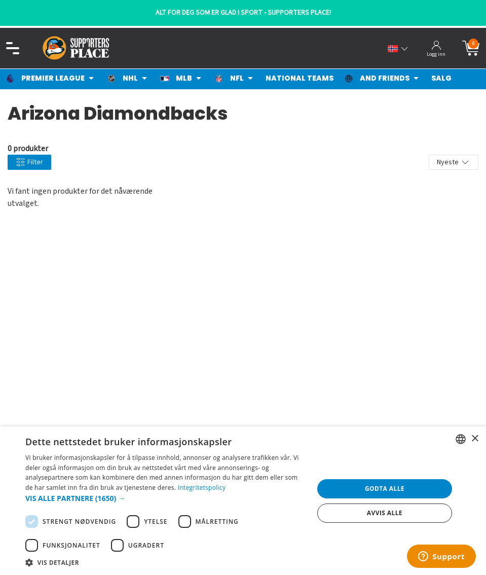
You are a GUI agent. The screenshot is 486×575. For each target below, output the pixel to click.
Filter (29, 162)
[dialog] (243, 500)
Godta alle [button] (384, 488)
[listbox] (461, 439)
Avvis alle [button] (384, 513)
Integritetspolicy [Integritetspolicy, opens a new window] (202, 487)
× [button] (474, 439)
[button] (165, 498)
